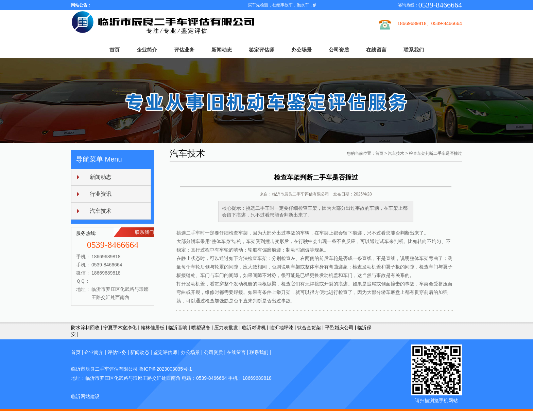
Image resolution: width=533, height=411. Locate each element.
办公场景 (301, 50)
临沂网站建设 (85, 396)
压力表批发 (226, 327)
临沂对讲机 (254, 327)
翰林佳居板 (153, 327)
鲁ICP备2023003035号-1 (165, 369)
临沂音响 (177, 327)
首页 (114, 50)
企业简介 (147, 50)
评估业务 (184, 50)
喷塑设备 (200, 327)
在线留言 (376, 50)
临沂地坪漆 (281, 327)
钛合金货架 (309, 327)
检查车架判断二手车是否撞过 (435, 153)
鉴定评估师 (261, 50)
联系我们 (413, 50)
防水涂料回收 (85, 327)
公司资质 (339, 50)
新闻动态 (221, 50)
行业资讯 (100, 194)
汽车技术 (100, 211)
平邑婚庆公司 (339, 327)
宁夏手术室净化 (120, 327)
